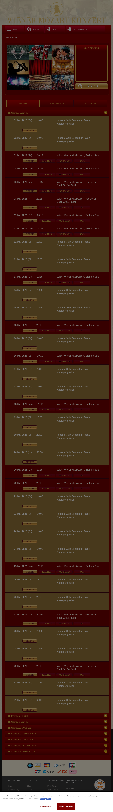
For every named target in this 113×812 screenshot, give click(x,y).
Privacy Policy (45, 798)
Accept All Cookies (66, 806)
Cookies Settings (45, 806)
